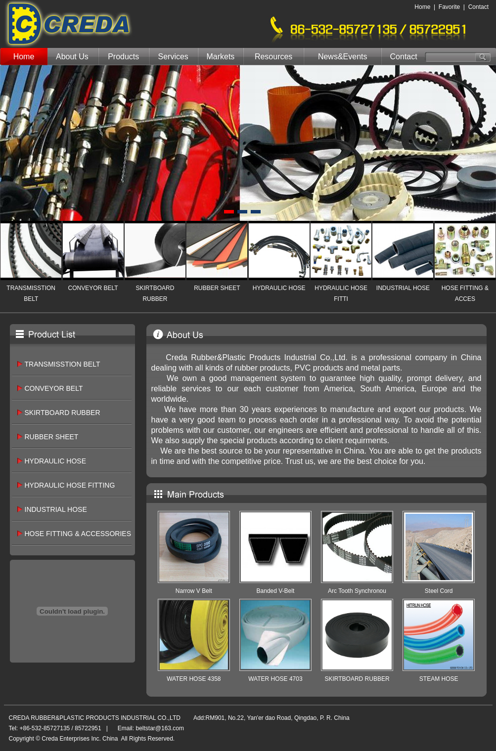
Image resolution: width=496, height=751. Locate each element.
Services (173, 56)
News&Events (342, 56)
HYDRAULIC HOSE (279, 288)
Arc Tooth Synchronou (357, 590)
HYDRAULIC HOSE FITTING (70, 485)
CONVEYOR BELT (93, 288)
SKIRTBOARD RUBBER (62, 413)
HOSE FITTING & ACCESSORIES (78, 534)
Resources (273, 56)
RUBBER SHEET (217, 288)
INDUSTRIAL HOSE (403, 288)
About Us (72, 56)
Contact (478, 6)
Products (123, 56)
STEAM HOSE (438, 678)
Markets (220, 56)
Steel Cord (439, 590)
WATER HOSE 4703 (275, 678)
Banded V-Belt (276, 590)
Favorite (449, 6)
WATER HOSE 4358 (194, 678)
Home (422, 6)
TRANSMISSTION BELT (62, 364)
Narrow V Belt (194, 590)
